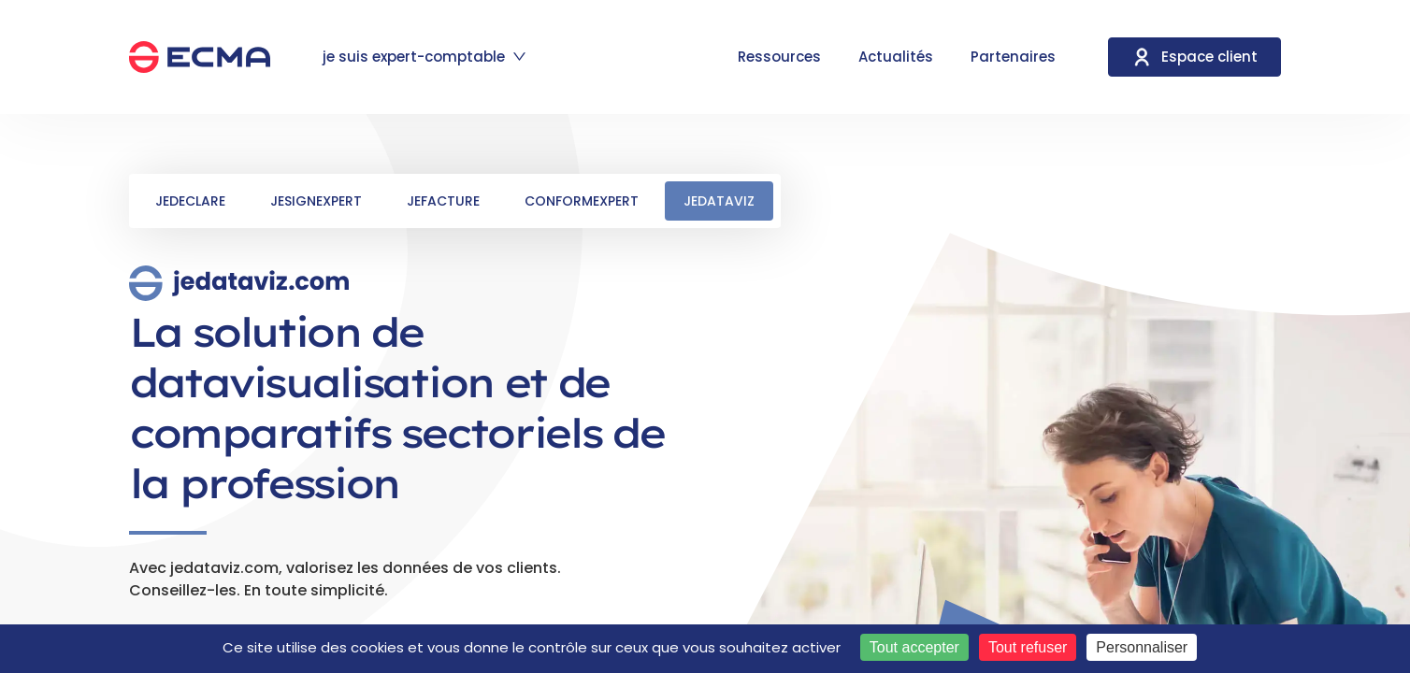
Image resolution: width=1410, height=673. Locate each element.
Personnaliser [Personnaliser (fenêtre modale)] (1141, 647)
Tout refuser (1027, 647)
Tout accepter (914, 647)
